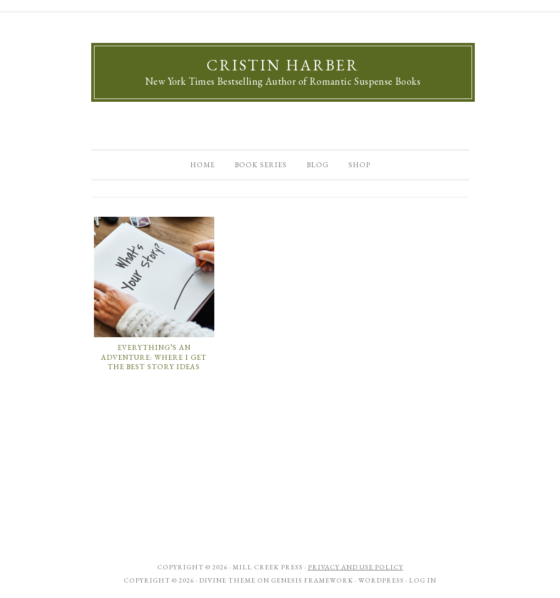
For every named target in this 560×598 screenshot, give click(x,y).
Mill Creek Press (267, 567)
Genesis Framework (312, 580)
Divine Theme (227, 580)
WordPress (381, 580)
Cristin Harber (283, 65)
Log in (422, 580)
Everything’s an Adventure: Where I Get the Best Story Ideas (154, 357)
